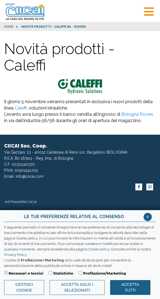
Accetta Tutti (130, 287)
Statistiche (63, 273)
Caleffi (21, 108)
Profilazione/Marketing (104, 273)
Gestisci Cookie (24, 287)
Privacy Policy (15, 255)
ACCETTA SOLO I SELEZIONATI (77, 287)
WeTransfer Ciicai (21, 202)
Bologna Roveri (137, 114)
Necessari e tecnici (25, 273)
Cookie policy (98, 249)
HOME (8, 27)
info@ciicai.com (30, 176)
